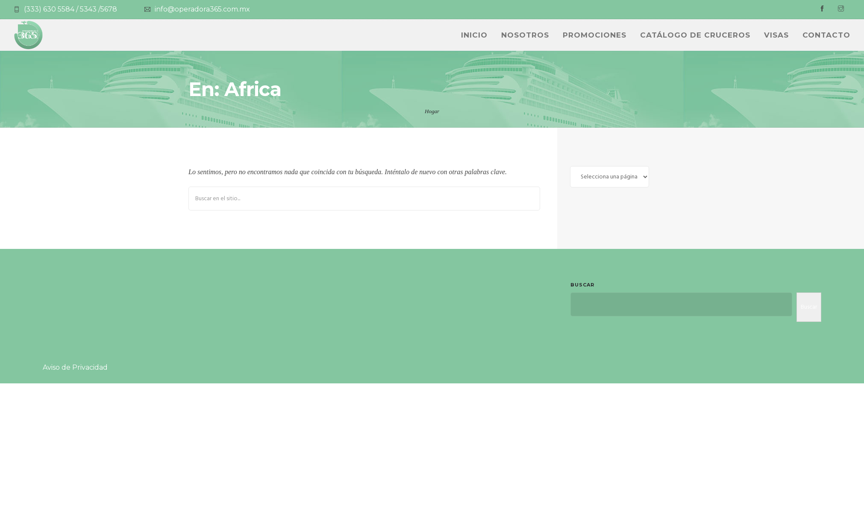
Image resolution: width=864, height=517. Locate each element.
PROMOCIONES (594, 35)
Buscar (582, 285)
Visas (776, 35)
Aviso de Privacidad (75, 367)
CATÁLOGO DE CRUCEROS (695, 35)
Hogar (432, 111)
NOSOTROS (525, 35)
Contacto (826, 35)
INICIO (474, 35)
